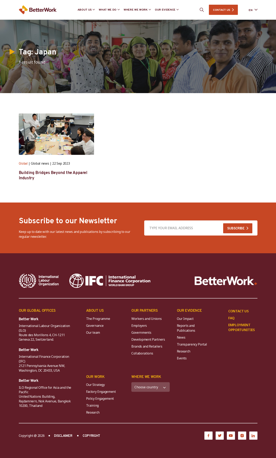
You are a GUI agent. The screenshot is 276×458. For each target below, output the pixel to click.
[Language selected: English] (250, 9)
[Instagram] (242, 436)
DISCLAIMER (63, 436)
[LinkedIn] (253, 436)
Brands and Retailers (146, 346)
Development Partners (148, 339)
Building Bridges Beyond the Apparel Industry (53, 175)
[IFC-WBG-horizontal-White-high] (109, 281)
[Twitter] (220, 436)
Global (23, 164)
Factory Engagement (101, 391)
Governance (95, 325)
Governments (141, 332)
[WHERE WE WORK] (150, 387)
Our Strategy (95, 384)
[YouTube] (231, 436)
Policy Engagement (100, 398)
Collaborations (142, 353)
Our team (93, 332)
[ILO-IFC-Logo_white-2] (39, 281)
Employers (139, 325)
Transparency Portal (192, 344)
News (181, 337)
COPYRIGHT (91, 436)
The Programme (98, 318)
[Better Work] (225, 280)
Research (183, 351)
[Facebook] (208, 436)
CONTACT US (221, 10)
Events (182, 358)
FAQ (231, 318)
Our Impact (185, 318)
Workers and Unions (146, 318)
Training (92, 405)
